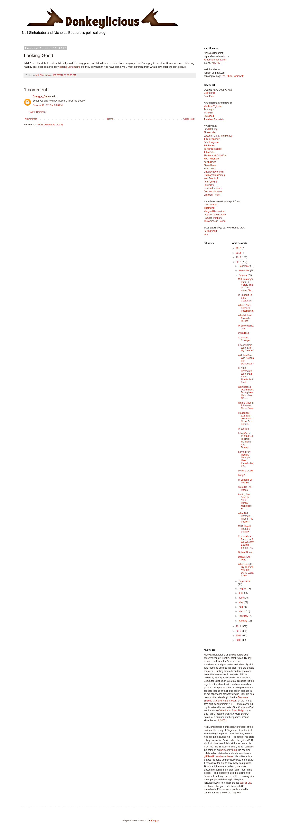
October (243, 275)
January (243, 620)
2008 (239, 640)
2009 (239, 635)
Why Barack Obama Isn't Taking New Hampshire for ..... (245, 393)
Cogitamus (209, 93)
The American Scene (214, 221)
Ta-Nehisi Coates (212, 148)
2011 (239, 626)
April (241, 607)
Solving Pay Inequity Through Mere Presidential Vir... (245, 459)
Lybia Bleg (243, 333)
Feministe (209, 185)
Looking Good (245, 470)
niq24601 (222, 720)
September (244, 581)
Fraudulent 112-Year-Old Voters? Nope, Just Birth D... (245, 419)
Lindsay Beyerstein (213, 171)
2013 (239, 257)
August (243, 588)
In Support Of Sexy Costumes (245, 298)
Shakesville (210, 132)
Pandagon (209, 109)
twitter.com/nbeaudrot (215, 59)
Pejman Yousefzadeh (215, 214)
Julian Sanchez (212, 139)
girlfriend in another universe (218, 756)
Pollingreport (210, 231)
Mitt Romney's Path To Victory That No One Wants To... (245, 285)
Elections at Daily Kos (215, 155)
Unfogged (209, 116)
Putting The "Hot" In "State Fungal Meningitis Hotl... (244, 501)
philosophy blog (228, 750)
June (241, 597)
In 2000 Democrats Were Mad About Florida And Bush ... (245, 375)
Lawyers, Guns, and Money (218, 135)
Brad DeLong (211, 129)
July (241, 593)
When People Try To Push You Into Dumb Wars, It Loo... (246, 570)
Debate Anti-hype (244, 558)
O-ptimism (243, 428)
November (244, 270)
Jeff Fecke (209, 145)
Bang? (241, 475)
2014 (239, 253)
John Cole (209, 152)
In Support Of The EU (245, 481)
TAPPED (208, 112)
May (241, 602)
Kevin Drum (210, 162)
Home (110, 119)
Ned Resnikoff (211, 178)
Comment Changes (244, 339)
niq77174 (216, 63)
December (244, 266)
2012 (239, 262)
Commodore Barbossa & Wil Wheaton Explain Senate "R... (246, 542)
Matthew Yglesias (213, 106)
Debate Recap (245, 552)
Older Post (188, 119)
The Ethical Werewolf (232, 76)
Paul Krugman (211, 142)
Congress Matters (213, 191)
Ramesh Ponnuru (213, 218)
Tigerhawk (209, 208)
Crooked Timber (212, 194)
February (244, 616)
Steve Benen (210, 165)
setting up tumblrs (70, 66)
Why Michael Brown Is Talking (244, 318)
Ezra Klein (209, 96)
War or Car (245, 782)
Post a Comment (37, 112)
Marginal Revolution (214, 211)
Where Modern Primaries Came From (245, 405)
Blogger (155, 820)
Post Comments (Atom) (50, 124)
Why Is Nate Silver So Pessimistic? (246, 308)
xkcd (206, 234)
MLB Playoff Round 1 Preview (244, 529)
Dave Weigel (210, 204)
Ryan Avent (210, 168)
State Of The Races (244, 488)
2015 (239, 248)
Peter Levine (210, 181)
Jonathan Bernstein (214, 119)
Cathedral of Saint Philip (231, 710)
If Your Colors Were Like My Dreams (245, 348)
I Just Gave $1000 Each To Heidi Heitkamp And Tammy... (245, 440)
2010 (239, 631)
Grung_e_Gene (41, 96)
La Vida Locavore (213, 188)
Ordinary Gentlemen (214, 175)
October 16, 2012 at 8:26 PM (47, 105)
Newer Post (31, 119)
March (242, 611)
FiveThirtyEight (211, 158)
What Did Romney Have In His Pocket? (245, 517)
